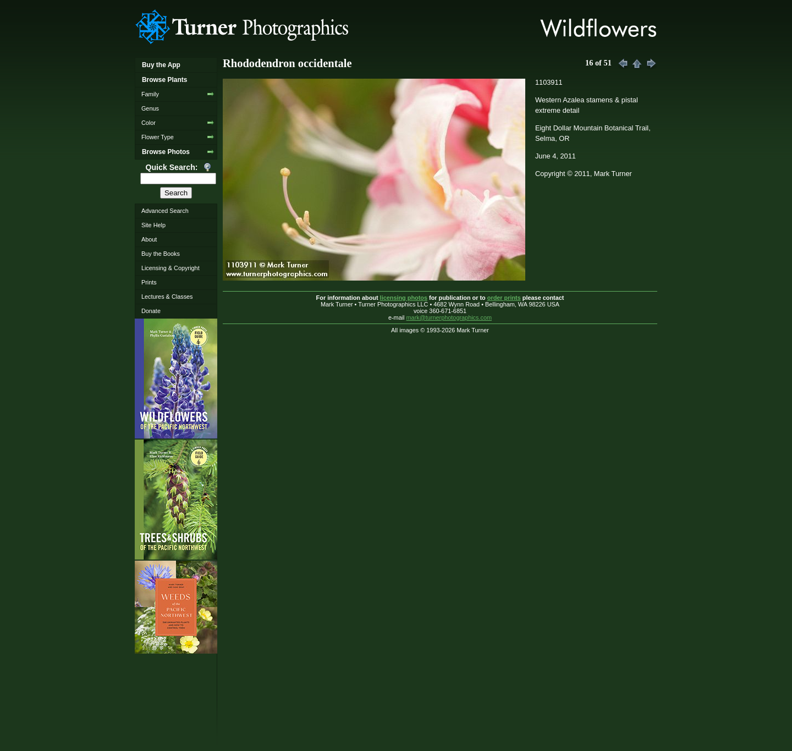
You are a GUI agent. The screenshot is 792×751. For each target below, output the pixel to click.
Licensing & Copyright (170, 268)
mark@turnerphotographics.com (449, 317)
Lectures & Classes (167, 296)
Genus (150, 108)
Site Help (153, 225)
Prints (149, 282)
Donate (151, 311)
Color (148, 122)
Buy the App (161, 65)
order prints (504, 297)
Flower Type (157, 137)
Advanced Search (165, 210)
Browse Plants (164, 80)
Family (150, 94)
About (149, 239)
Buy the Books (160, 253)
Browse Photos (166, 152)
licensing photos (403, 297)
